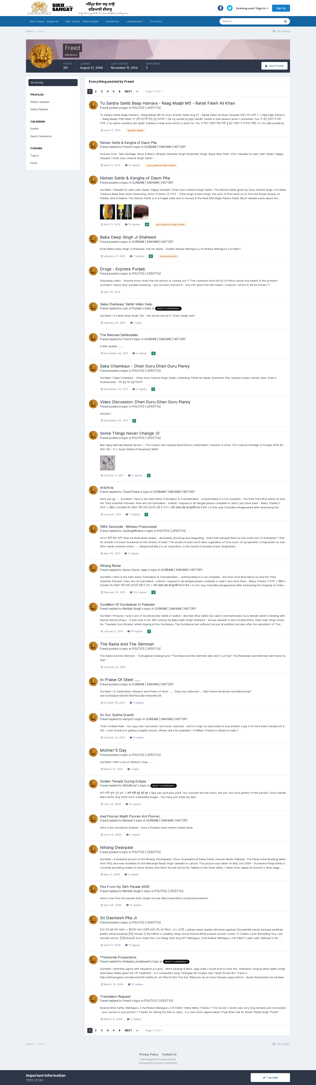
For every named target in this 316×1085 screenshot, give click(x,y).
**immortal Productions (118, 957)
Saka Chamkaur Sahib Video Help (126, 304)
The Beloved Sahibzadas (119, 335)
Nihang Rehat (110, 566)
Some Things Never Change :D (129, 433)
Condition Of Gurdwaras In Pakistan (127, 604)
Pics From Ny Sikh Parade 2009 (124, 887)
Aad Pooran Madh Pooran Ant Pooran (130, 816)
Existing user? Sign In (252, 8)
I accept (270, 1077)
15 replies (133, 905)
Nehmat (128, 820)
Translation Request (115, 996)
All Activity (36, 82)
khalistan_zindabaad (136, 961)
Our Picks (156, 21)
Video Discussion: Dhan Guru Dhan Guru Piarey (145, 401)
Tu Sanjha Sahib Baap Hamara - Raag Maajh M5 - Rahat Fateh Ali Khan (167, 103)
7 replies (137, 256)
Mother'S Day (113, 750)
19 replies (135, 631)
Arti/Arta (106, 488)
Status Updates (40, 101)
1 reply (136, 322)
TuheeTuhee (131, 491)
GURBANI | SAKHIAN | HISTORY (165, 146)
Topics (34, 155)
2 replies (135, 475)
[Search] (246, 21)
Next (128, 91)
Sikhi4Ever (130, 785)
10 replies (133, 804)
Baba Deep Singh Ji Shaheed (128, 237)
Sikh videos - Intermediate (82, 21)
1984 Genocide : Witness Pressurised (128, 527)
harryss (127, 719)
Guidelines (112, 21)
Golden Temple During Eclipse (123, 781)
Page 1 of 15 (154, 91)
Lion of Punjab (132, 308)
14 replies (132, 165)
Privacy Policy (148, 1054)
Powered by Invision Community (158, 1062)
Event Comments (41, 136)
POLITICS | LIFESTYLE (146, 107)
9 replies (137, 737)
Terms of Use (34, 1079)
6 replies (139, 353)
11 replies (132, 945)
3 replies (139, 389)
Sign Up (281, 8)
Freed (104, 107)
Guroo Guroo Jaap (135, 569)
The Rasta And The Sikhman (127, 644)
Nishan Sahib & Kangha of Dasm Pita (128, 143)
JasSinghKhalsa (133, 530)
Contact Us (169, 1054)
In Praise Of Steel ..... (120, 679)
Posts (33, 163)
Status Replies (39, 109)
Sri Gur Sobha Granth (117, 715)
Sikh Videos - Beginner (44, 21)
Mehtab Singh (132, 608)
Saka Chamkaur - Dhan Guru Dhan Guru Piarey (145, 366)
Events (34, 128)
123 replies (138, 592)
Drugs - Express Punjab (122, 269)
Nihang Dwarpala (116, 847)
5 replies (131, 553)
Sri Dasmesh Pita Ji (118, 917)
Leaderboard (134, 21)
